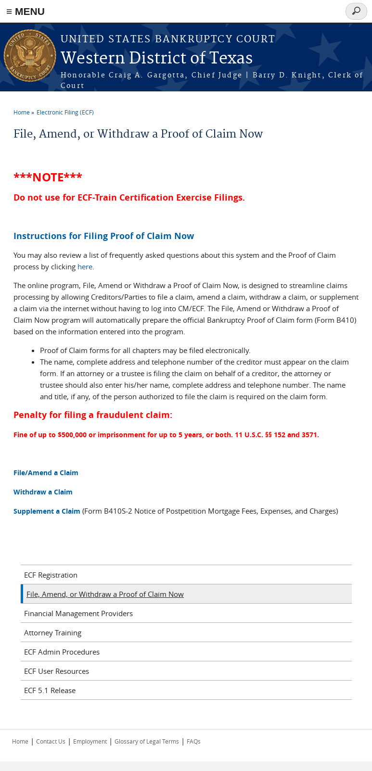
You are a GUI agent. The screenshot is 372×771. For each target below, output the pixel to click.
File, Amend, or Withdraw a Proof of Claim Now (105, 594)
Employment (90, 741)
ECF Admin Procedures (62, 652)
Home (21, 112)
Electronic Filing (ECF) (65, 112)
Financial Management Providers (78, 613)
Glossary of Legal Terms (147, 741)
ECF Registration (50, 575)
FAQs (194, 741)
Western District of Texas (157, 59)
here (84, 266)
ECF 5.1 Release (50, 690)
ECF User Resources (56, 671)
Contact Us (50, 741)
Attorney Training (52, 632)
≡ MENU (25, 11)
